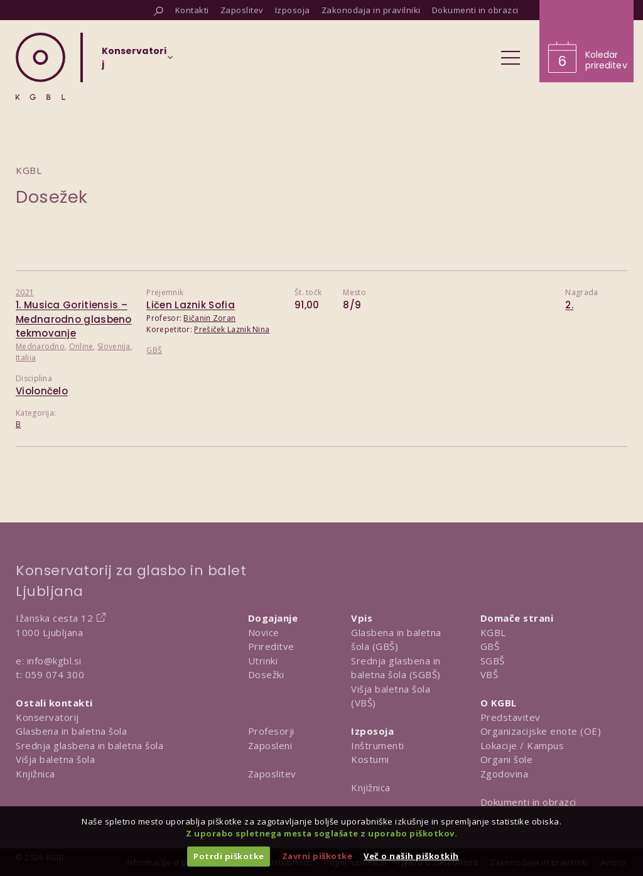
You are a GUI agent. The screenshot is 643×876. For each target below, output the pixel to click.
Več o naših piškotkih (411, 856)
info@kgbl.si (54, 660)
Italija (26, 357)
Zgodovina (504, 773)
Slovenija (114, 346)
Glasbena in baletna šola (71, 731)
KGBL (493, 632)
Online (81, 346)
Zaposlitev (272, 773)
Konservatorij (47, 717)
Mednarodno (40, 346)
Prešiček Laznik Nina (231, 329)
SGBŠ (492, 660)
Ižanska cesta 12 (54, 618)
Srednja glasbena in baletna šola (89, 745)
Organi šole (506, 759)
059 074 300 (55, 674)
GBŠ (154, 350)
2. (569, 304)
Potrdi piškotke (228, 856)
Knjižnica (35, 773)
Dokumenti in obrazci (528, 802)
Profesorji (271, 731)
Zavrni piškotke (317, 856)
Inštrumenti (377, 745)
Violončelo (42, 390)
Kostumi (370, 759)
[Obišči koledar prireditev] (586, 41)
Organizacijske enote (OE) (541, 731)
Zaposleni (270, 745)
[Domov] (40, 66)
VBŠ (489, 674)
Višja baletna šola (55, 759)
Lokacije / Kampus (522, 745)
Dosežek (52, 196)
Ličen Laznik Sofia (190, 304)
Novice (263, 632)
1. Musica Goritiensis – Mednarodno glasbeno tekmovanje (74, 319)
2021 (25, 292)
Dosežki (266, 674)
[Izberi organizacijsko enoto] (134, 61)
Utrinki (263, 660)
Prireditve (271, 646)
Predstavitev (510, 717)
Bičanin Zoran (209, 318)
